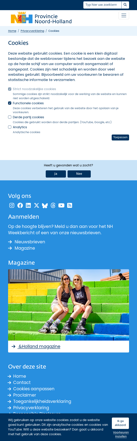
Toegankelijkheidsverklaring (42, 401)
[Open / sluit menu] (124, 15)
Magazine (21, 248)
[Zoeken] (102, 5)
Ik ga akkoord (120, 423)
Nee (79, 173)
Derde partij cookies (28, 117)
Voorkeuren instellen (121, 434)
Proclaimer (24, 395)
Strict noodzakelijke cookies (34, 89)
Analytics (20, 127)
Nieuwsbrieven (26, 242)
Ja (55, 173)
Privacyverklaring (32, 31)
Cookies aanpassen (34, 389)
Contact (22, 382)
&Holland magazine (35, 346)
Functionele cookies (28, 103)
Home (12, 31)
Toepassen (120, 137)
